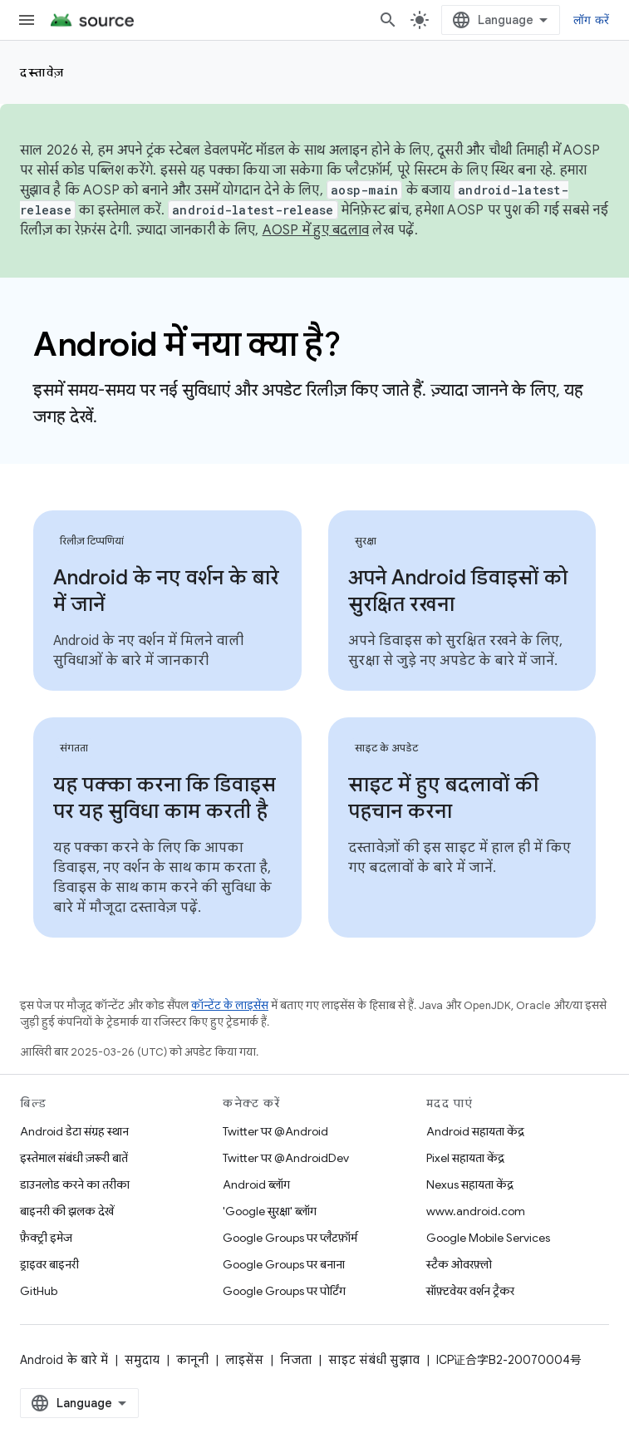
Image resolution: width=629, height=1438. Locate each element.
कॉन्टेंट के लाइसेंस (229, 1005)
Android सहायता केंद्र (475, 1131)
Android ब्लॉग (256, 1184)
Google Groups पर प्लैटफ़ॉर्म (290, 1237)
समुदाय (142, 1360)
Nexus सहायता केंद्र (470, 1184)
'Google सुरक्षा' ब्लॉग (270, 1211)
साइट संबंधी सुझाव (374, 1360)
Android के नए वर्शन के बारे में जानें (166, 591)
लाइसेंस (244, 1360)
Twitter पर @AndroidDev (286, 1157)
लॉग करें (591, 19)
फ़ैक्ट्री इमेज (46, 1237)
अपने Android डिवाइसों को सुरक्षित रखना (458, 591)
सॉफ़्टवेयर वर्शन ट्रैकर (470, 1290)
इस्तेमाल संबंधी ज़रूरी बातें (74, 1157)
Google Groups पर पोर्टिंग (284, 1290)
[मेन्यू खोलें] (26, 20)
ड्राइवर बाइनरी (49, 1264)
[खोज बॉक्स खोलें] (388, 20)
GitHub (38, 1290)
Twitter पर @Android (275, 1131)
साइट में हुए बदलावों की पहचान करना (443, 798)
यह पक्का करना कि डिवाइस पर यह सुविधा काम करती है (164, 798)
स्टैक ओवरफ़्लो (459, 1264)
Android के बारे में (64, 1360)
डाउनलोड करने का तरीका (75, 1184)
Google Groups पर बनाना (284, 1264)
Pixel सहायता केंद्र (465, 1157)
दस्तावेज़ (42, 72)
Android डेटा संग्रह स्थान (74, 1131)
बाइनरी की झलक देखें (67, 1211)
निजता (296, 1360)
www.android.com (475, 1211)
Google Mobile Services (488, 1237)
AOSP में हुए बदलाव (316, 230)
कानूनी (192, 1360)
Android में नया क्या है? (186, 344)
